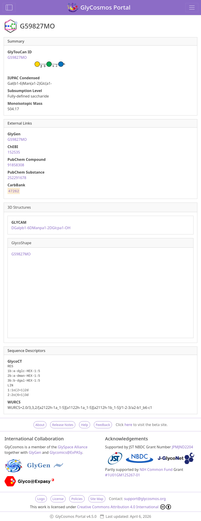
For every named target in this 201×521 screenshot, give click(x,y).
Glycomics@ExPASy (66, 452)
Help (84, 425)
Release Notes (62, 425)
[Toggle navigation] (192, 7)
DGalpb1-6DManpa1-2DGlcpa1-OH (41, 227)
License (58, 499)
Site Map (96, 499)
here (128, 424)
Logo (41, 499)
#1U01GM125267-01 (122, 474)
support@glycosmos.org (145, 498)
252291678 (17, 177)
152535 (14, 152)
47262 (13, 191)
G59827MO (17, 139)
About (40, 425)
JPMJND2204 (182, 446)
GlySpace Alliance (73, 446)
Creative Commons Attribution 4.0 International (124, 506)
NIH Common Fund (156, 469)
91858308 (16, 164)
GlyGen (35, 452)
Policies (76, 499)
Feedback (103, 425)
